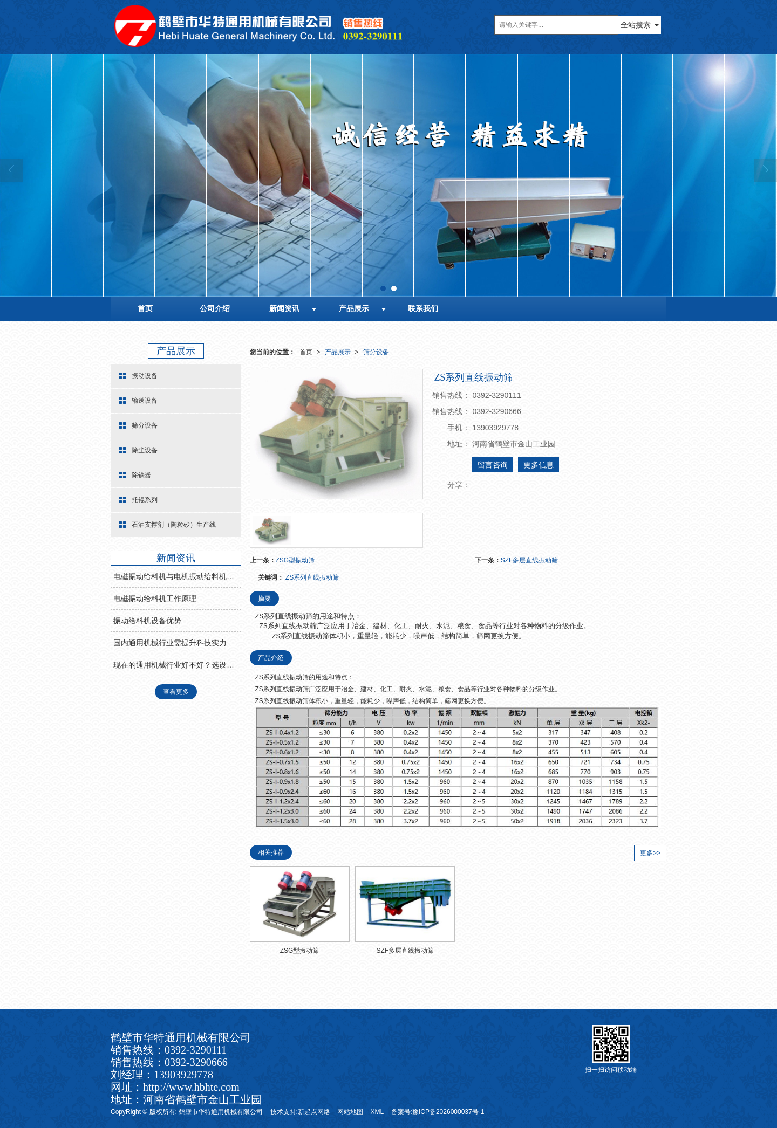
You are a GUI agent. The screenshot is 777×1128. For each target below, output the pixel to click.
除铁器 (135, 475)
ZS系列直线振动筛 (312, 577)
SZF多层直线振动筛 (529, 560)
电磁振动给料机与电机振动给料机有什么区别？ (177, 576)
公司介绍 (215, 308)
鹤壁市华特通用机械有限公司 (221, 1112)
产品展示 (354, 308)
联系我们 (423, 308)
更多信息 (538, 464)
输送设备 (138, 400)
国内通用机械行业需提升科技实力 (170, 642)
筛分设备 (376, 352)
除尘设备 (138, 450)
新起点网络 (314, 1112)
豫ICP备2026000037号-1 (448, 1112)
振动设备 (138, 376)
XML (377, 1112)
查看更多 (176, 692)
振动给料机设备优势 (147, 620)
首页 (145, 308)
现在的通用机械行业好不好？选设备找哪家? (177, 665)
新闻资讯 (284, 308)
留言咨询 (493, 464)
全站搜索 (636, 24)
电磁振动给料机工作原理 (154, 598)
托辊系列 (138, 500)
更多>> (650, 853)
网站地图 (350, 1112)
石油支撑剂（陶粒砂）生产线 (167, 524)
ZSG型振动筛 (295, 560)
